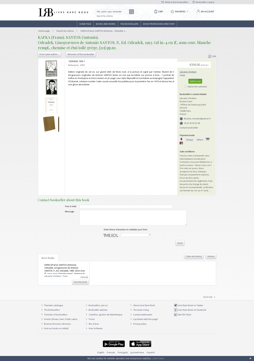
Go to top (209, 300)
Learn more (158, 358)
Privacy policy (137, 326)
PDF (212, 56)
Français (111, 355)
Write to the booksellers (175, 2)
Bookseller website (96, 312)
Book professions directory (159, 23)
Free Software (96, 331)
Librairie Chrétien (188, 71)
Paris (182, 75)
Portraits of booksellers (55, 317)
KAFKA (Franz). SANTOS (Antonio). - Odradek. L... (104, 30)
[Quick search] (113, 11)
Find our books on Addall (54, 331)
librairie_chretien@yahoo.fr (197, 118)
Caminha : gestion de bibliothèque (105, 317)
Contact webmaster (140, 317)
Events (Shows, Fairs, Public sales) (58, 322)
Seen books (48, 260)
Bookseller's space (203, 2)
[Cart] (158, 11)
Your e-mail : (64, 206)
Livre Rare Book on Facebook (190, 312)
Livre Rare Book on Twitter (188, 308)
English (100, 355)
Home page (85, 23)
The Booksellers (129, 23)
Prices (92, 322)
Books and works (106, 23)
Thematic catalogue (51, 308)
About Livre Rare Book (144, 308)
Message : (63, 211)
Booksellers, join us (96, 308)
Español (151, 355)
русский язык (137, 355)
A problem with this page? (143, 322)
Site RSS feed (182, 317)
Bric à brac (94, 326)
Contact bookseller (189, 127)
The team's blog (139, 312)
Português (123, 355)
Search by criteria (105, 16)
